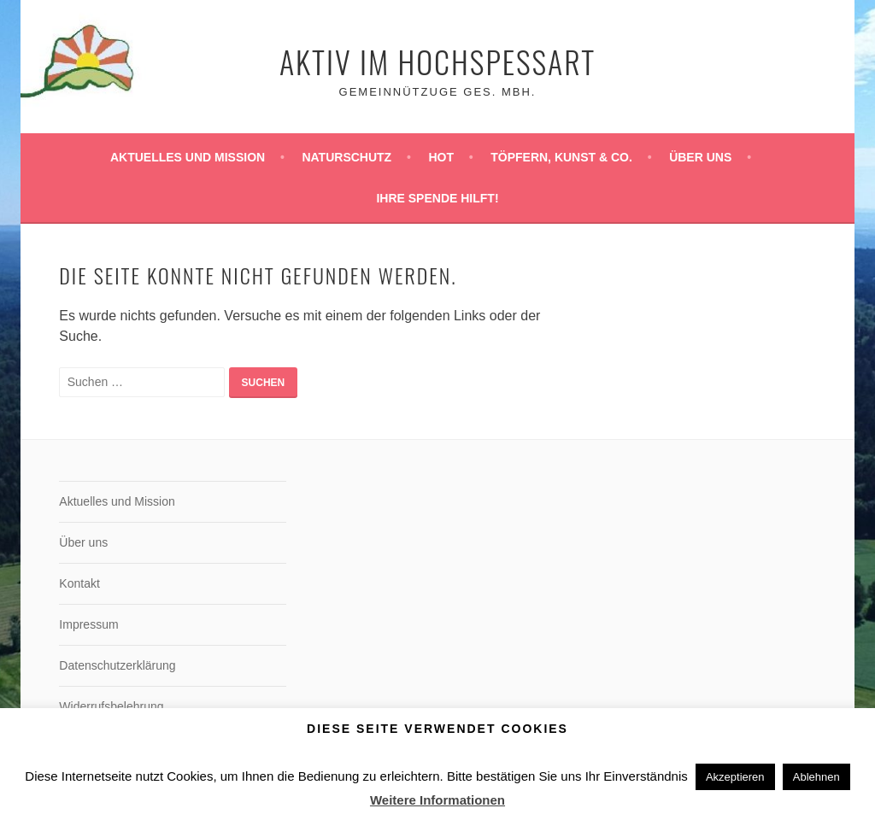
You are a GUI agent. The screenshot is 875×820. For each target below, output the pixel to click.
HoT (441, 157)
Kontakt (79, 583)
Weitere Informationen (437, 800)
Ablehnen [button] (816, 776)
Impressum (88, 624)
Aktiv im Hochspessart (437, 61)
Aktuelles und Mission (187, 157)
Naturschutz (346, 157)
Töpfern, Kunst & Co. (561, 157)
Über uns (700, 157)
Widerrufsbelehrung (111, 706)
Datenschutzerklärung (117, 665)
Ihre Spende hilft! (437, 198)
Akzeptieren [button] (735, 776)
